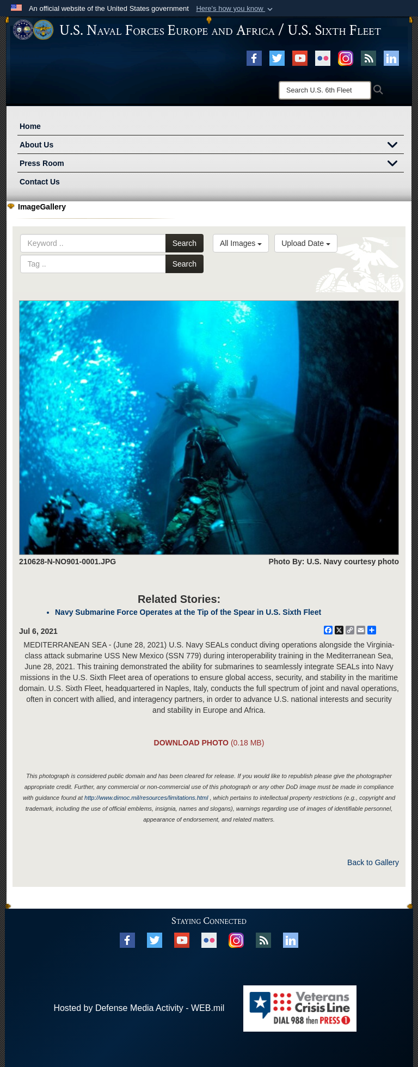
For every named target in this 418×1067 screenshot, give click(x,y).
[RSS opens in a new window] (368, 57)
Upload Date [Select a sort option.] (305, 243)
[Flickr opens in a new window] (322, 57)
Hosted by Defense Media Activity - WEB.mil (138, 1008)
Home (30, 126)
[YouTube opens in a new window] (300, 57)
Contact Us (40, 181)
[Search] (325, 90)
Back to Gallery (373, 862)
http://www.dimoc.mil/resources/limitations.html (146, 797)
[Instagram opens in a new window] (345, 57)
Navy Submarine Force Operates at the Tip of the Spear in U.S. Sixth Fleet (188, 612)
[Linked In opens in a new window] (391, 57)
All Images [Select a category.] (241, 243)
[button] (235, 8)
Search (184, 243)
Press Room (212, 164)
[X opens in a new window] (277, 57)
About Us (212, 146)
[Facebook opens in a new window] (254, 57)
